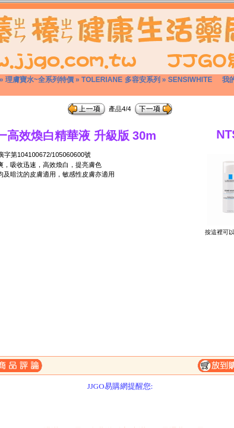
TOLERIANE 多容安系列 (120, 79)
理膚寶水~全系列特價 (39, 79)
